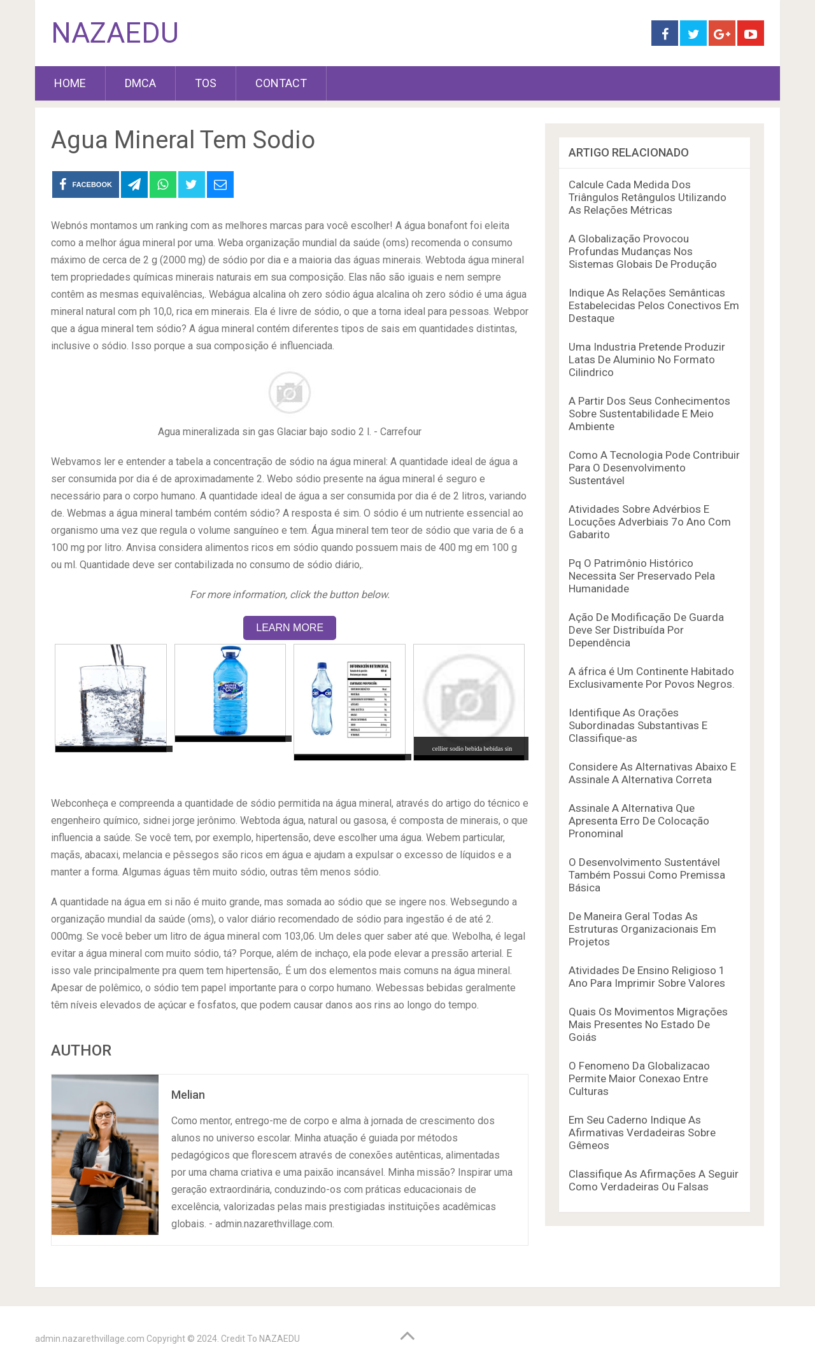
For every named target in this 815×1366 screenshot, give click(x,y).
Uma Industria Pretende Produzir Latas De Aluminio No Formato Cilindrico (647, 359)
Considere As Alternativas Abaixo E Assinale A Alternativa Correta (652, 773)
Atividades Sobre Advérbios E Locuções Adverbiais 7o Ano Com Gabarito (650, 522)
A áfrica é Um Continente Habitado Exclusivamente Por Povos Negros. (652, 677)
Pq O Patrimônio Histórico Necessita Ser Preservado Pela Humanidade (642, 576)
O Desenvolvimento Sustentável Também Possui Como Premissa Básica (647, 875)
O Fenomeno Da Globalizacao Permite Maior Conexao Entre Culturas (639, 1078)
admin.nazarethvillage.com (90, 1339)
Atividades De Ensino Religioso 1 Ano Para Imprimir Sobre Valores (647, 976)
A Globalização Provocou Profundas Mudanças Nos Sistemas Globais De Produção (643, 251)
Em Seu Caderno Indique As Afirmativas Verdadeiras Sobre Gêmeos (642, 1132)
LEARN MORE (289, 627)
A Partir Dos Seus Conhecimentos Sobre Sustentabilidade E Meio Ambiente (649, 413)
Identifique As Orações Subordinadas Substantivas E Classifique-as (638, 725)
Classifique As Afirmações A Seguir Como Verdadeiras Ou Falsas (654, 1180)
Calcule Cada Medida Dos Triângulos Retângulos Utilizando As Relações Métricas (647, 197)
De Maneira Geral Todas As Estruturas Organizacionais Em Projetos (642, 929)
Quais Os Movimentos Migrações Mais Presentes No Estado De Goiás (648, 1024)
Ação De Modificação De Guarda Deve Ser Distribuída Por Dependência (646, 630)
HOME (70, 83)
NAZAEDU (115, 33)
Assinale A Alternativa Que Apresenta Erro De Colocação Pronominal (639, 821)
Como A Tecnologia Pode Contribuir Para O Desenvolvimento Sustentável (654, 468)
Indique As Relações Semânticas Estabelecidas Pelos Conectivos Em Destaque (654, 305)
